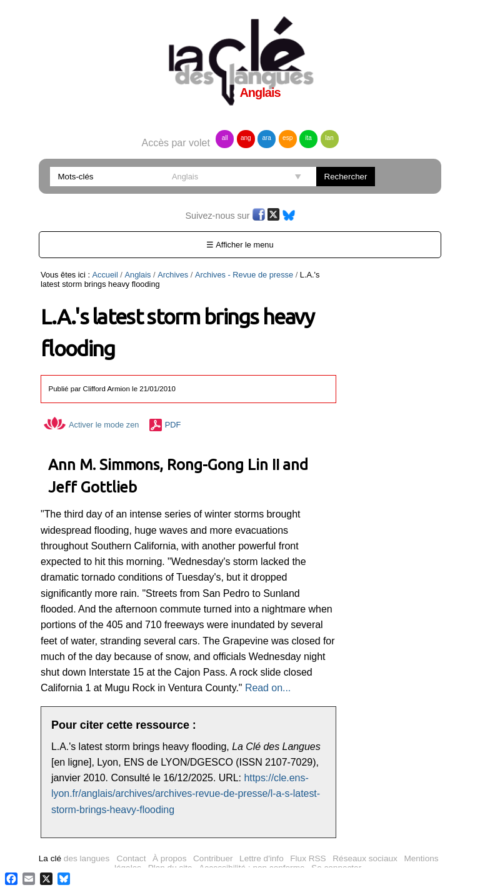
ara (266, 137)
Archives (173, 274)
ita (308, 137)
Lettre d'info (261, 858)
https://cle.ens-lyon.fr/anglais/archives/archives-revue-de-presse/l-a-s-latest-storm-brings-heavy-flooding (185, 793)
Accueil (105, 274)
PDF (173, 424)
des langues (74, 858)
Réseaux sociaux (365, 858)
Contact (131, 858)
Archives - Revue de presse (244, 274)
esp (287, 137)
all (225, 137)
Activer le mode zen (91, 424)
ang (246, 137)
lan (329, 137)
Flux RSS (308, 858)
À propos (169, 858)
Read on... (268, 687)
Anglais (137, 274)
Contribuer (212, 858)
